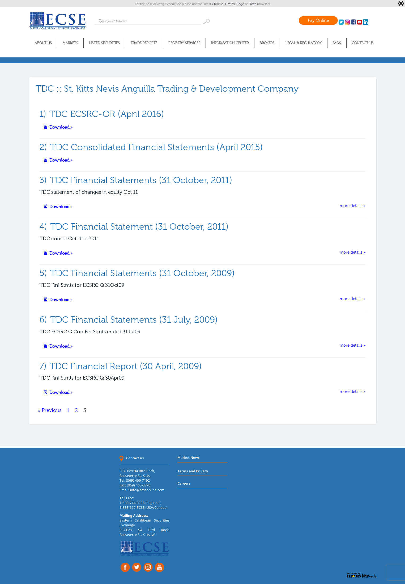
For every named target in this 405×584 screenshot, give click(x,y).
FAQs (337, 43)
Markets (70, 43)
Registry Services (184, 43)
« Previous (49, 410)
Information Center (230, 43)
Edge (241, 4)
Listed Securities (104, 43)
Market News (188, 457)
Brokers (267, 43)
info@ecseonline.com (147, 490)
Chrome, (218, 4)
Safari (253, 4)
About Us (43, 43)
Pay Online (318, 20)
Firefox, (231, 4)
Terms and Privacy (192, 471)
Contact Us (363, 43)
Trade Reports (144, 43)
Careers (183, 483)
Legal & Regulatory (303, 43)
